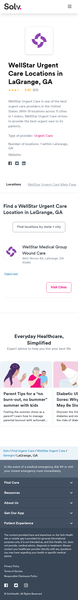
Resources (12, 492)
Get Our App (14, 513)
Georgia (8, 455)
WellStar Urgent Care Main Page (52, 184)
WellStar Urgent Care (51, 451)
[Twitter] (16, 585)
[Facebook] (6, 585)
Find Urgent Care (22, 451)
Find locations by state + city (39, 227)
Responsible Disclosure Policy (20, 576)
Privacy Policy (11, 566)
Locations (13, 184)
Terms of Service (13, 571)
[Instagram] (26, 585)
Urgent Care (43, 135)
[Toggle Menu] (67, 7)
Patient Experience (18, 523)
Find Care (11, 482)
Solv (6, 451)
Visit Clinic (59, 287)
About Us (11, 503)
